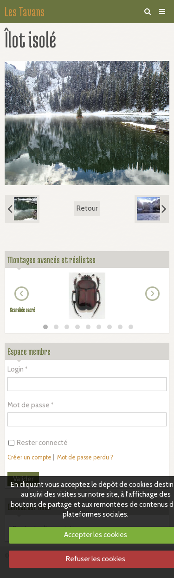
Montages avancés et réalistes (51, 259)
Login (15, 369)
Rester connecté (38, 442)
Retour (87, 208)
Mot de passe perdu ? (85, 457)
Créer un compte (29, 457)
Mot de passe (28, 405)
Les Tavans (25, 12)
